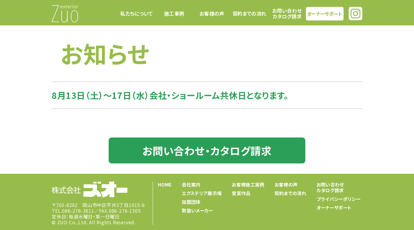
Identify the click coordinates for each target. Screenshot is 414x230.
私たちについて (136, 13)
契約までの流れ (249, 13)
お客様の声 (212, 13)
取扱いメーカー (197, 210)
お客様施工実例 (248, 184)
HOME (165, 184)
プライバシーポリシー (339, 198)
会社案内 (191, 184)
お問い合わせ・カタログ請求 (206, 150)
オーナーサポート (324, 13)
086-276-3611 (78, 210)
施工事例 (174, 13)
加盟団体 (191, 201)
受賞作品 (241, 193)
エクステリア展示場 (202, 193)
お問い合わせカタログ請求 (287, 13)
